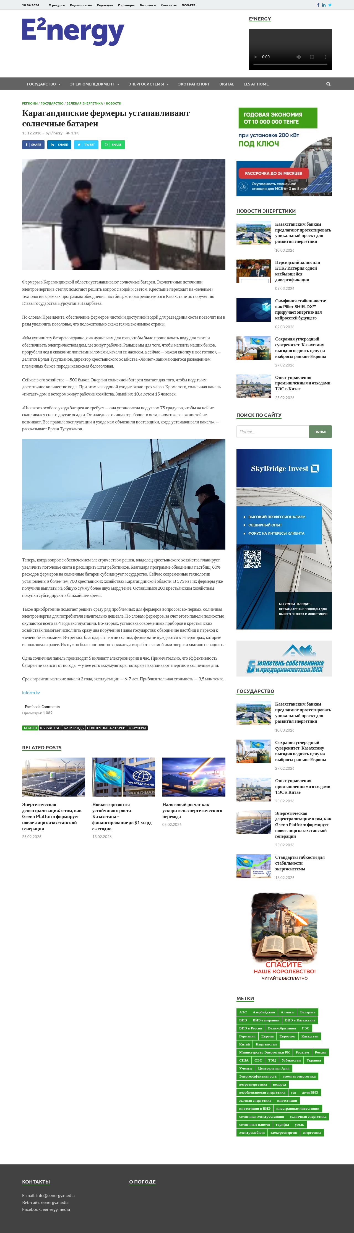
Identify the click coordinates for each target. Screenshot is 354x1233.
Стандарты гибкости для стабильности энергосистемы (300, 862)
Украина (313, 1060)
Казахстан (50, 728)
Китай (244, 1044)
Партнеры (126, 5)
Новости (113, 103)
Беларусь (307, 1012)
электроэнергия (283, 1132)
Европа (267, 1036)
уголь (299, 1124)
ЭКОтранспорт (194, 83)
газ (293, 1092)
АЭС (243, 1012)
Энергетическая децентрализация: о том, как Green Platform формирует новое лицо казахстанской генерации (52, 816)
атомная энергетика (299, 1076)
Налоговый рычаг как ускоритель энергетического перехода (192, 810)
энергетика (312, 1132)
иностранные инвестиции (297, 1108)
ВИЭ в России (250, 1028)
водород (279, 1084)
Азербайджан (264, 1012)
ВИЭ (243, 1020)
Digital (226, 83)
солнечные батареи (106, 728)
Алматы (287, 1012)
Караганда (74, 728)
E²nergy (56, 133)
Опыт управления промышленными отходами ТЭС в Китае (302, 382)
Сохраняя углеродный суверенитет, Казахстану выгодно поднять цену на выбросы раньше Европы (300, 347)
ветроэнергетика (253, 1084)
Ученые (245, 1068)
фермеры (137, 728)
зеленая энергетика (255, 1100)
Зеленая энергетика (85, 103)
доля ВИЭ (310, 1092)
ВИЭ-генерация (266, 1020)
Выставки (148, 5)
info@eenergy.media (55, 1195)
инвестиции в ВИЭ (254, 1108)
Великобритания (282, 1028)
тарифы (282, 1124)
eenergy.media (55, 1202)
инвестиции (287, 1100)
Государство (41, 83)
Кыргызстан (266, 1044)
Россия (320, 1052)
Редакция (105, 5)
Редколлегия (81, 5)
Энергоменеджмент (92, 83)
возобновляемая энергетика (262, 1092)
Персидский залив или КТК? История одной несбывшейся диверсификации (297, 270)
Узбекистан (291, 1060)
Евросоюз (287, 1036)
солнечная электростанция (261, 1116)
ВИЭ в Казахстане (300, 1020)
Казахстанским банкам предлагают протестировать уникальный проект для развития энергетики (303, 232)
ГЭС (305, 1028)
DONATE (188, 5)
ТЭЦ (272, 1060)
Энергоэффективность (258, 1076)
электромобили (252, 1132)
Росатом (302, 1052)
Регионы (30, 103)
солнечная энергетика (308, 1116)
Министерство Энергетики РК (264, 1052)
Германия (247, 1036)
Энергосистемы (146, 83)
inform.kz (31, 692)
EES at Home (256, 83)
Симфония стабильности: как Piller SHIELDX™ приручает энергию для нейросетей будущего (300, 309)
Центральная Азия (274, 1068)
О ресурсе (57, 5)
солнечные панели (254, 1124)
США (244, 1060)
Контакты (169, 5)
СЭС (258, 1060)
